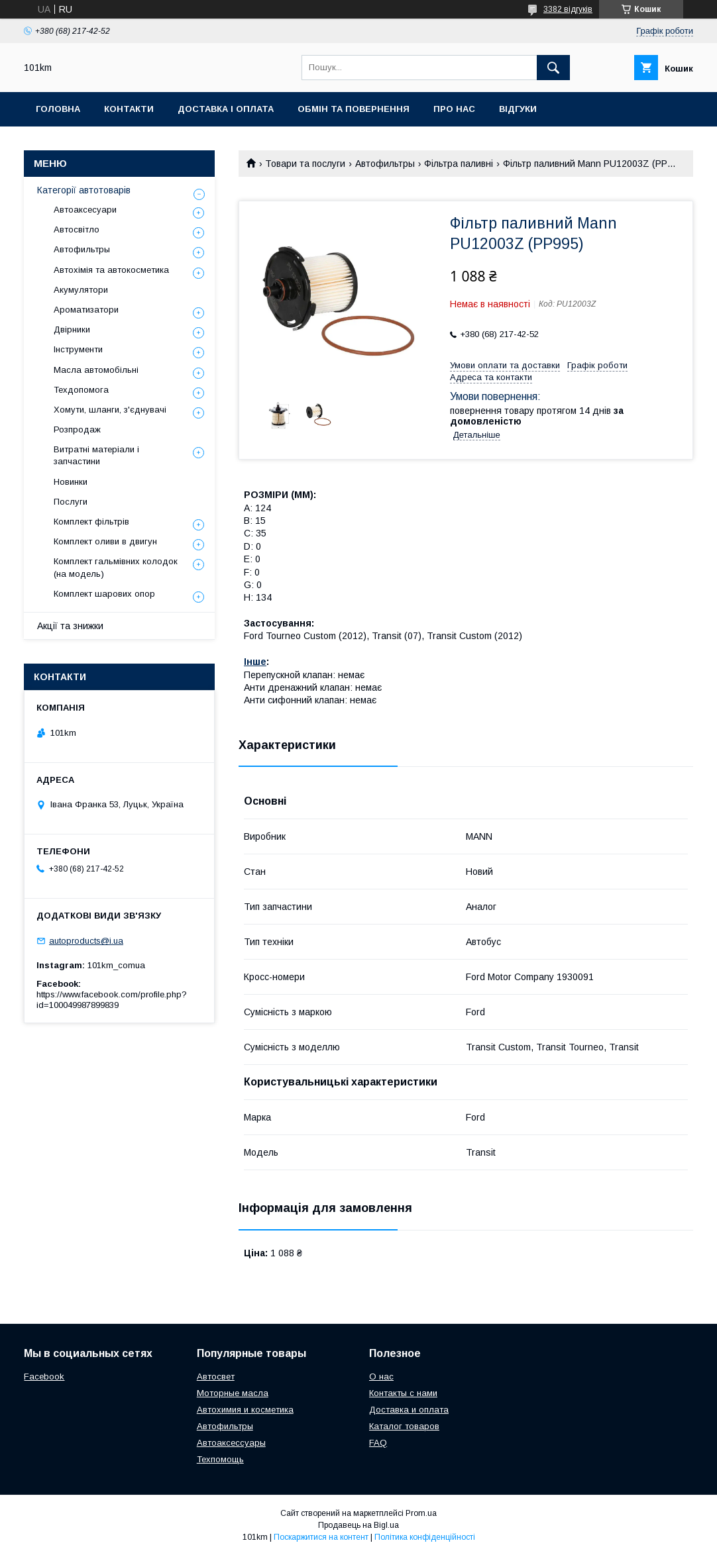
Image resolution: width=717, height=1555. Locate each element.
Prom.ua (421, 1513)
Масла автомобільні (96, 370)
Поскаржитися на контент (321, 1537)
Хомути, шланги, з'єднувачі (110, 410)
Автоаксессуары (231, 1443)
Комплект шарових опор (104, 594)
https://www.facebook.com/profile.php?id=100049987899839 (111, 999)
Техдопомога (81, 390)
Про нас (454, 109)
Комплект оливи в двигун (105, 541)
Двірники (72, 329)
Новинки (70, 482)
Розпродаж (77, 429)
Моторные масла (232, 1393)
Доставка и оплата (409, 1410)
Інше (255, 661)
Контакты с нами (403, 1393)
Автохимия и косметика (245, 1410)
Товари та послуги (305, 163)
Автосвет (216, 1376)
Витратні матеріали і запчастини (96, 455)
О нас (381, 1376)
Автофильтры (385, 163)
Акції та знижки (70, 626)
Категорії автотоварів (84, 190)
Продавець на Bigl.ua (358, 1525)
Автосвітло (76, 229)
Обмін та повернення (354, 109)
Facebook (44, 1376)
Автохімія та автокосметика (111, 270)
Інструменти (78, 349)
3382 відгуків (567, 9)
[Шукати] (553, 67)
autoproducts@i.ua (86, 941)
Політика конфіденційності (424, 1537)
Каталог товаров (404, 1426)
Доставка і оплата (226, 109)
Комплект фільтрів (91, 522)
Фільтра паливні (458, 163)
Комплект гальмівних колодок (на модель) (116, 567)
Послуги (70, 502)
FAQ (378, 1443)
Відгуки (518, 109)
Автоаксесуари (85, 210)
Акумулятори (81, 290)
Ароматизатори (86, 310)
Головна (58, 109)
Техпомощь (220, 1459)
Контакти (129, 109)
